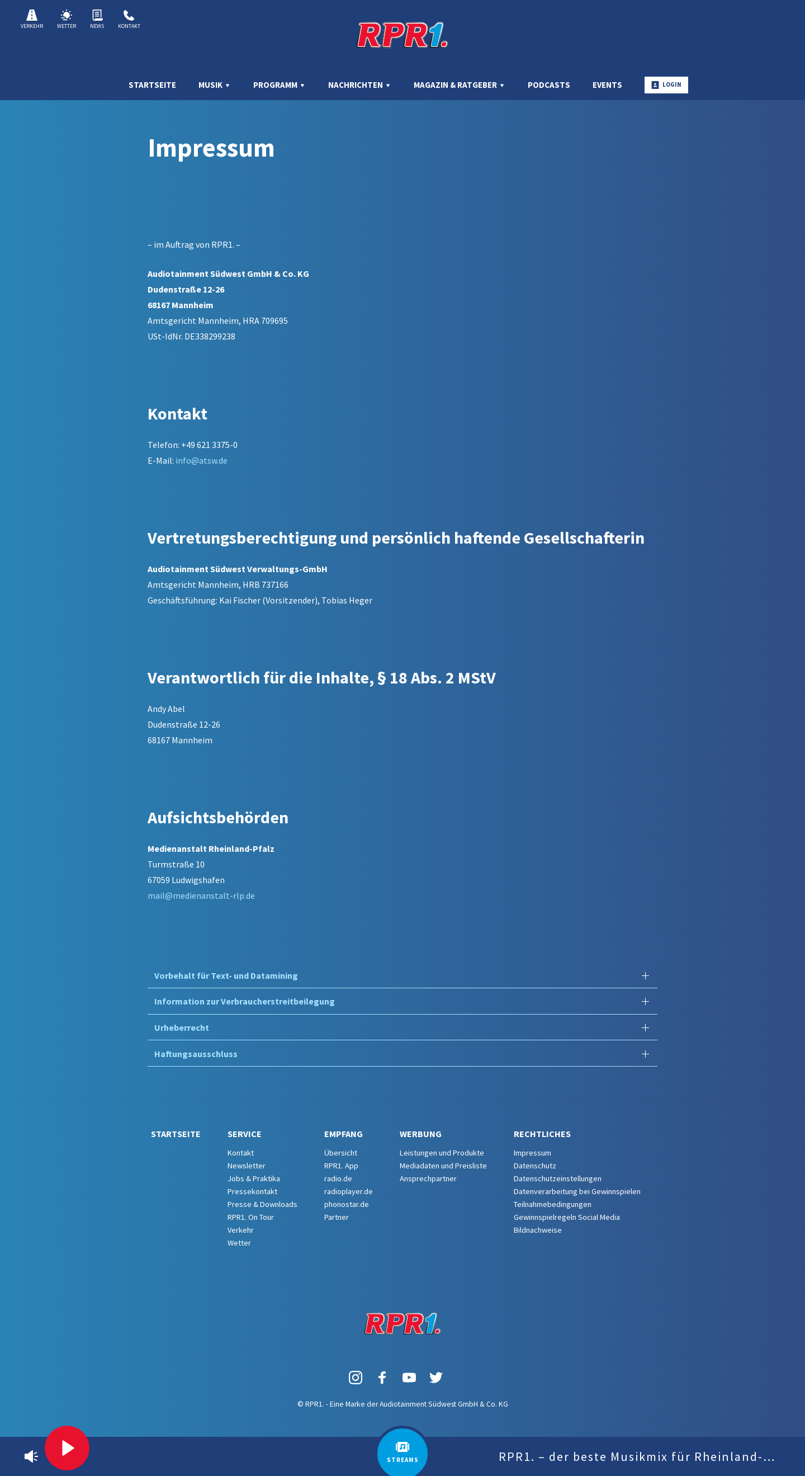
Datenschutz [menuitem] (535, 1166)
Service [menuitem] (245, 1133)
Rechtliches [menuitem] (542, 1133)
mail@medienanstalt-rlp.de (201, 895)
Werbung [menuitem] (421, 1133)
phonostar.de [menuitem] (346, 1204)
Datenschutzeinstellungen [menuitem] (558, 1178)
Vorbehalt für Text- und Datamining (226, 975)
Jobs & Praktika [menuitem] (254, 1178)
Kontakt (129, 20)
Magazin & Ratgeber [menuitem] (459, 84)
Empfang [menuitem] (343, 1133)
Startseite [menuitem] (152, 84)
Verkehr (32, 20)
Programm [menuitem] (279, 84)
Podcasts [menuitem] (549, 84)
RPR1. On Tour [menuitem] (251, 1217)
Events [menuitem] (607, 84)
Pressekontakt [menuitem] (252, 1191)
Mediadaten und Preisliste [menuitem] (443, 1166)
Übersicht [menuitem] (340, 1153)
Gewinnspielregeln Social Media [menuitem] (567, 1217)
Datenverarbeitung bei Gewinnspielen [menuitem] (577, 1191)
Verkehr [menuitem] (241, 1230)
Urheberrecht (181, 1027)
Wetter (66, 20)
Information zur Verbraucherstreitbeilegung (244, 1001)
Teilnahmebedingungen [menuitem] (552, 1204)
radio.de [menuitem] (338, 1178)
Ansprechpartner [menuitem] (428, 1178)
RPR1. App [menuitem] (341, 1166)
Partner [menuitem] (336, 1217)
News (97, 20)
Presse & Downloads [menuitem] (262, 1204)
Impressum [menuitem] (532, 1153)
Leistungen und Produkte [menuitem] (442, 1153)
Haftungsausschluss (196, 1053)
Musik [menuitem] (214, 84)
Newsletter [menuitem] (247, 1166)
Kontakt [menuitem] (241, 1153)
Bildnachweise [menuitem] (538, 1230)
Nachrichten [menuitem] (359, 84)
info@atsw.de (202, 460)
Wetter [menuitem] (239, 1243)
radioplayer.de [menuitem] (348, 1191)
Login (666, 85)
